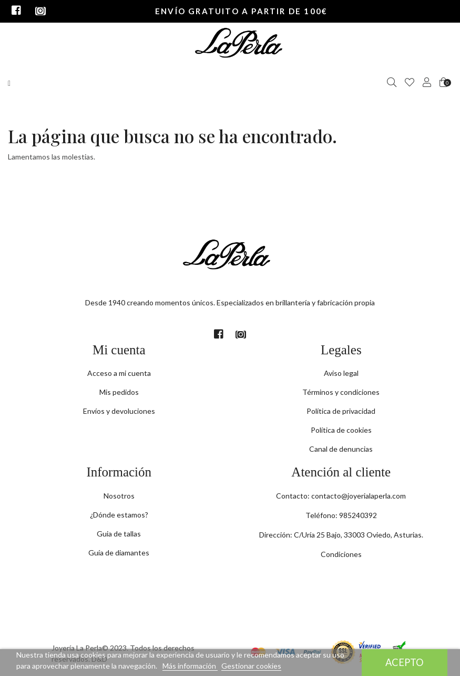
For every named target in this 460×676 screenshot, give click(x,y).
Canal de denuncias (341, 448)
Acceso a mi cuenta (119, 373)
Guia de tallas (119, 533)
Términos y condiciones (341, 391)
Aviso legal (341, 373)
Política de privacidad (340, 410)
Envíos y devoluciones (119, 410)
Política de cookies (341, 429)
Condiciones (341, 554)
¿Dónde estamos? (119, 514)
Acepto (404, 662)
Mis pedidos (119, 391)
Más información (190, 665)
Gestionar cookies (251, 665)
